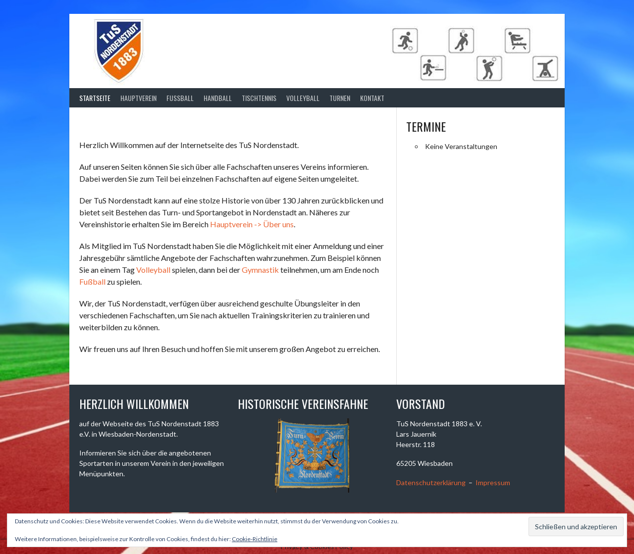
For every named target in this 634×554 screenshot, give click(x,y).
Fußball (92, 281)
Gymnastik (260, 269)
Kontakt (372, 98)
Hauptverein (138, 98)
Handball (218, 98)
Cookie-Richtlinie (254, 539)
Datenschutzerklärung (431, 482)
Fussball (180, 98)
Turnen (339, 98)
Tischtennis (259, 98)
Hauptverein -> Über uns (252, 224)
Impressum (493, 482)
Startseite (94, 98)
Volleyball (302, 98)
